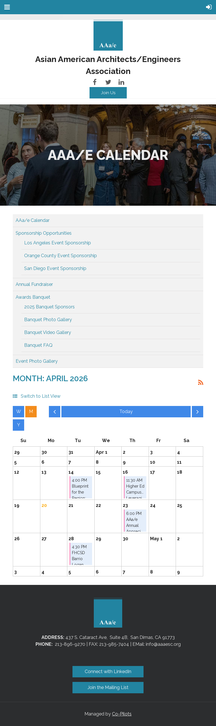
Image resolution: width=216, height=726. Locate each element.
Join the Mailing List (108, 687)
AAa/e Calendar (32, 220)
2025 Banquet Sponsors (49, 307)
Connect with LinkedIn (108, 671)
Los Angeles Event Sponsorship (57, 243)
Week (18, 411)
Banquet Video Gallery (47, 332)
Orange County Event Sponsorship (60, 255)
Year (18, 425)
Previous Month (54, 413)
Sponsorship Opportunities (44, 233)
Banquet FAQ (38, 345)
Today (126, 411)
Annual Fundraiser (34, 284)
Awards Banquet (33, 297)
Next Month (197, 413)
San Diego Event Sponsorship (55, 268)
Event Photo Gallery (37, 361)
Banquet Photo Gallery (48, 319)
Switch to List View (41, 396)
